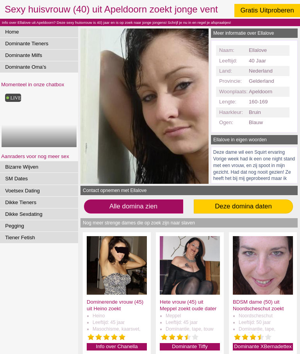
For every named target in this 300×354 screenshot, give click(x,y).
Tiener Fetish (20, 237)
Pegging (14, 226)
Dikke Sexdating (23, 214)
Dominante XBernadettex (262, 346)
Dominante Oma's (25, 67)
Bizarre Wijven (21, 167)
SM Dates (16, 178)
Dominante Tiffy (189, 346)
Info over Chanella (117, 346)
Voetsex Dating (22, 191)
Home (12, 32)
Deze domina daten (243, 206)
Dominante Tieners (26, 43)
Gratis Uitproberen (267, 10)
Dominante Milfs (23, 55)
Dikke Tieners (20, 202)
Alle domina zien (133, 206)
